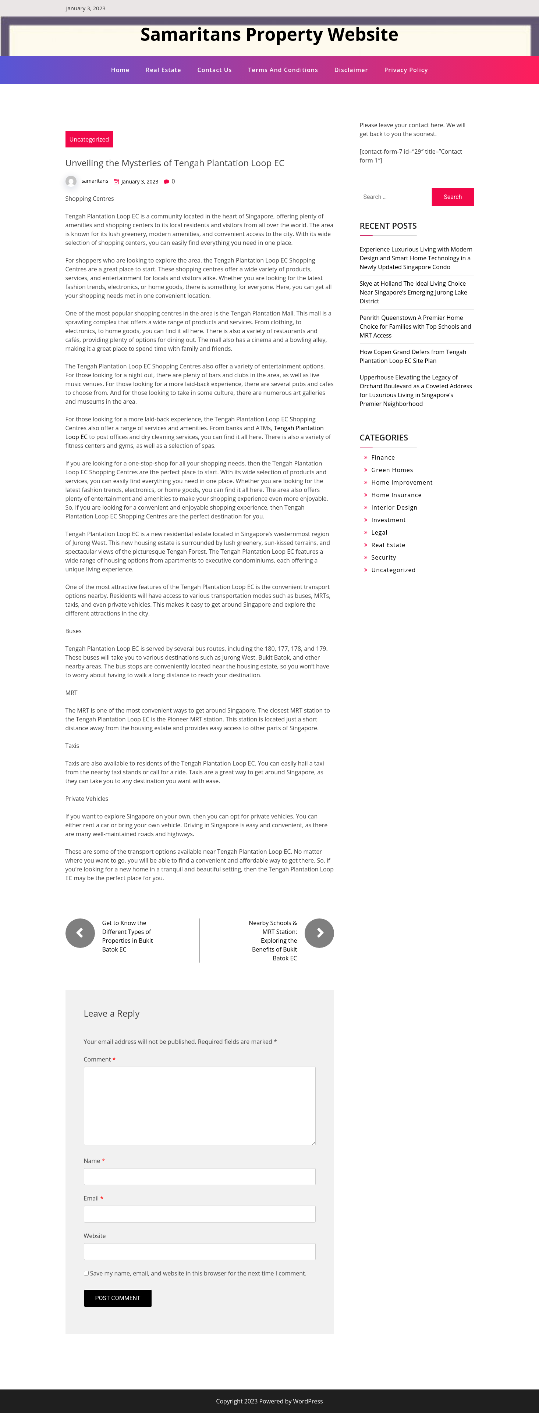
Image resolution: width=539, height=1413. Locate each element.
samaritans (95, 180)
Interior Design (395, 507)
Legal (380, 532)
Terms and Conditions (283, 70)
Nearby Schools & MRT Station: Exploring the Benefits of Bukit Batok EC (273, 940)
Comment (100, 1059)
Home (120, 70)
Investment (389, 520)
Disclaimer (351, 70)
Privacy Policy (406, 70)
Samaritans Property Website (269, 34)
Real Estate (163, 70)
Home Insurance (397, 495)
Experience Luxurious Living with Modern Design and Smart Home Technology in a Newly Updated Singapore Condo (416, 258)
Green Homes (393, 470)
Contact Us (215, 70)
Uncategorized (89, 139)
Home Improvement (402, 482)
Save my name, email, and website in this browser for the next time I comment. (198, 1273)
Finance (383, 457)
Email (94, 1198)
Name (94, 1161)
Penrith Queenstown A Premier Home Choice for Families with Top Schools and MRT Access (415, 326)
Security (384, 557)
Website (95, 1236)
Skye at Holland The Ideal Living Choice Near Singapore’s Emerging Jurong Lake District (413, 292)
